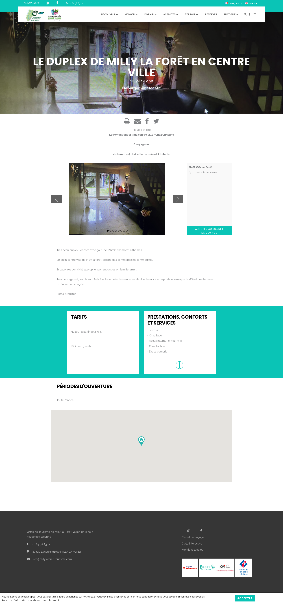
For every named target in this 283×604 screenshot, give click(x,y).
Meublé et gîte (141, 129)
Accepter (244, 598)
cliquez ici (53, 600)
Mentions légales (192, 549)
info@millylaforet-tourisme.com (49, 559)
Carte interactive (192, 543)
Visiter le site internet (203, 172)
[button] (141, 441)
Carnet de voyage (193, 537)
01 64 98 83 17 (74, 3)
